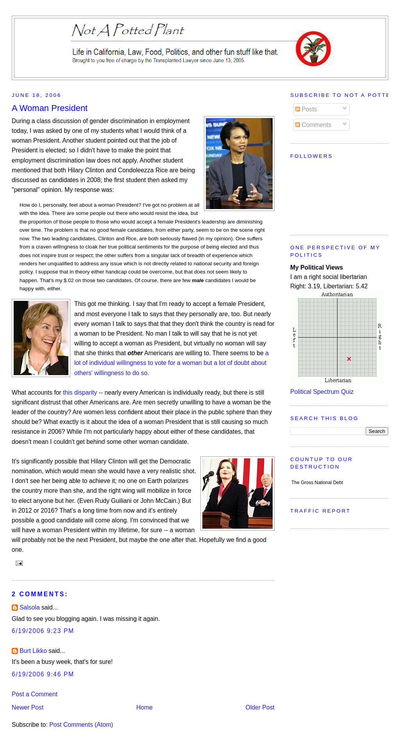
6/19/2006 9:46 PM (43, 674)
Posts (306, 109)
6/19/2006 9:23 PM (43, 631)
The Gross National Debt (317, 482)
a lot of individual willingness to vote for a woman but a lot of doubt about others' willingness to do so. (171, 363)
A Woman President (50, 108)
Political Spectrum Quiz (322, 391)
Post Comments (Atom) (81, 724)
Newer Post (27, 707)
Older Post (259, 707)
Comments (313, 125)
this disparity (80, 392)
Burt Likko (33, 650)
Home (144, 707)
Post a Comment (34, 694)
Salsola (30, 607)
